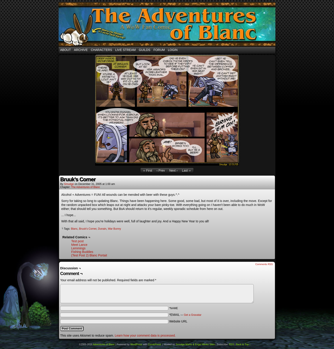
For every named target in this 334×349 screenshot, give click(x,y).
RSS (231, 344)
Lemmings (78, 248)
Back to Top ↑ (243, 344)
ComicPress (154, 344)
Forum (159, 50)
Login (173, 50)
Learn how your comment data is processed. (145, 335)
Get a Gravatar (192, 314)
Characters (101, 50)
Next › (173, 170)
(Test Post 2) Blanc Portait (89, 255)
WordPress (136, 344)
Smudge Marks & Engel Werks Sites (195, 344)
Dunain (102, 228)
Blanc (74, 228)
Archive (81, 50)
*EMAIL (185, 314)
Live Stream (125, 50)
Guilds (144, 50)
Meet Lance (79, 244)
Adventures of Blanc (167, 24)
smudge (69, 184)
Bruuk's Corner (87, 228)
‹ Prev (161, 170)
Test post (77, 241)
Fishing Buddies (82, 252)
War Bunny (114, 228)
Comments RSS (264, 264)
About (65, 50)
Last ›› (186, 170)
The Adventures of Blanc (85, 187)
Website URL (178, 321)
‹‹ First (147, 170)
